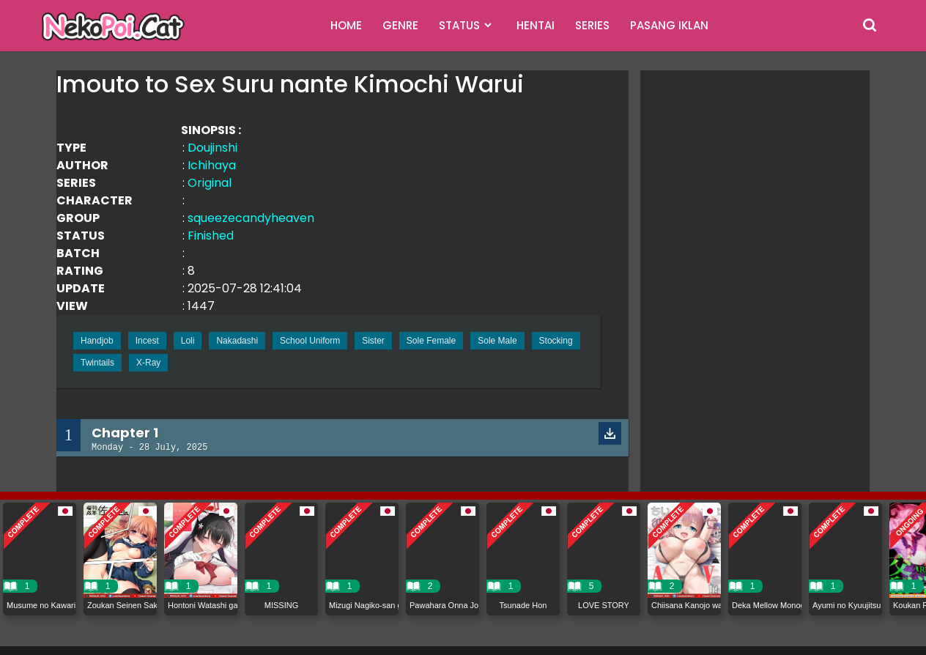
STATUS (459, 25)
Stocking (556, 341)
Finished (211, 235)
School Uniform (310, 341)
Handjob (97, 341)
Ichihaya (212, 165)
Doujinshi (212, 147)
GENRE (400, 25)
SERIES (592, 25)
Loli (188, 341)
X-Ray (148, 363)
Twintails (97, 363)
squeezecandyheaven (251, 218)
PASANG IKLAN (669, 25)
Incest (147, 341)
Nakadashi (237, 341)
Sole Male (497, 341)
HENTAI (535, 25)
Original (210, 182)
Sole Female (431, 341)
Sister (373, 341)
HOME (346, 25)
